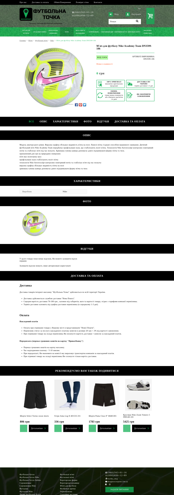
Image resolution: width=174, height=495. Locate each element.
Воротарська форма (68, 480)
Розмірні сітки (82, 2)
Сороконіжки (25, 483)
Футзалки (24, 489)
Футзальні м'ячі (67, 477)
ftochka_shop (113, 479)
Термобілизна (66, 492)
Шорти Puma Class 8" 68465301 (103, 416)
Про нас (23, 2)
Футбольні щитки (68, 489)
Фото (88, 121)
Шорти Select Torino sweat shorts (34, 416)
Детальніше (37, 428)
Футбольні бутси (27, 475)
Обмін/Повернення (62, 2)
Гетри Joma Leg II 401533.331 (67, 416)
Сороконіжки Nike (28, 486)
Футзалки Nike (26, 492)
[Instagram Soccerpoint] (109, 484)
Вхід (114, 14)
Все (31, 121)
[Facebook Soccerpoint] (106, 484)
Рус (139, 9)
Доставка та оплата (40, 2)
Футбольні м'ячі (67, 475)
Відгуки (103, 121)
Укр (135, 9)
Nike (65, 191)
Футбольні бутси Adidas (30, 480)
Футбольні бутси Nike (29, 477)
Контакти (98, 2)
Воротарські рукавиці (69, 483)
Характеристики (65, 121)
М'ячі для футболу (68, 486)
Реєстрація (133, 14)
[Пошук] (125, 21)
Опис (43, 121)
